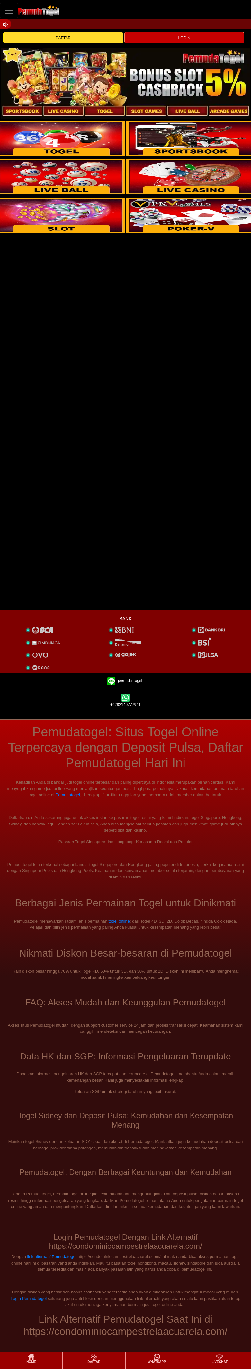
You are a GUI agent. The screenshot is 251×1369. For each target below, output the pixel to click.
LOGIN (184, 38)
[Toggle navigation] (9, 10)
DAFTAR (63, 38)
